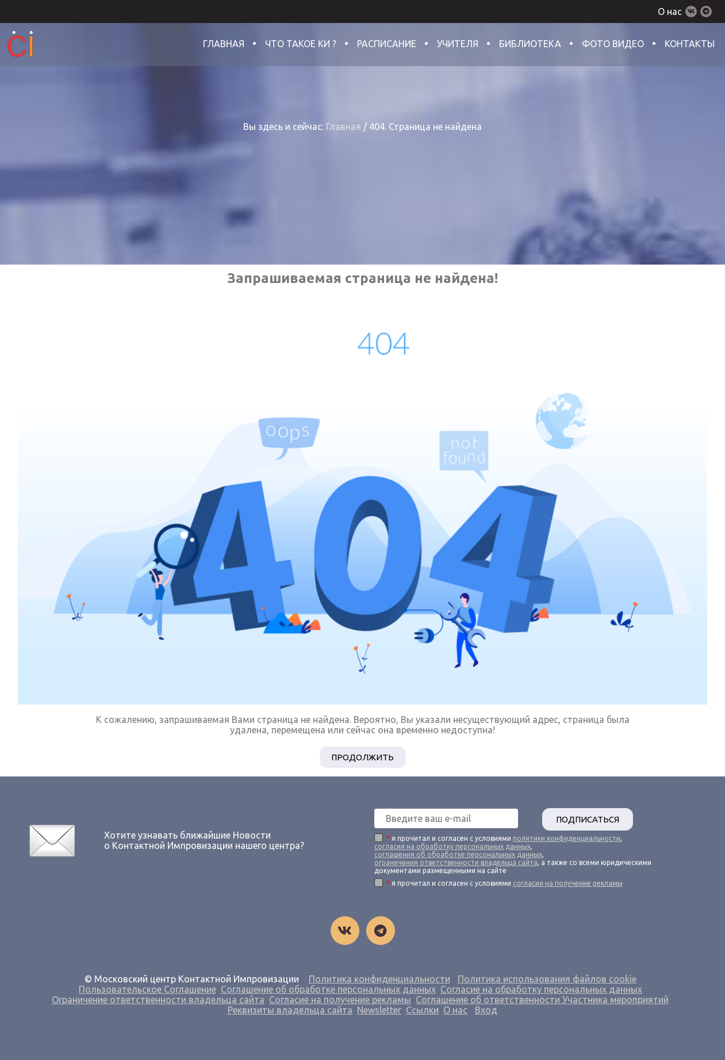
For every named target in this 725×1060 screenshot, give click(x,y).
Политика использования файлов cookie (547, 978)
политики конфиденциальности (566, 837)
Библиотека (530, 44)
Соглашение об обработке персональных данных (328, 988)
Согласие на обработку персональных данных (541, 988)
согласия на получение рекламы (568, 882)
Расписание (386, 44)
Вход (486, 1009)
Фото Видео (613, 44)
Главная (223, 44)
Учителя (457, 44)
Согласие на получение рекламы (340, 998)
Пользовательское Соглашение (147, 988)
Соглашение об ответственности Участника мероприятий (542, 998)
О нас (670, 11)
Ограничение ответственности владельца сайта (158, 998)
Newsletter (379, 1009)
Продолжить (362, 757)
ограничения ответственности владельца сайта (456, 861)
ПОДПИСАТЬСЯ (592, 818)
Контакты (690, 44)
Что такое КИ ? (300, 44)
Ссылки (422, 1009)
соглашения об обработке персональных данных (458, 853)
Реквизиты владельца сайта (290, 1009)
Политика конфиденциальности (379, 978)
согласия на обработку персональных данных (452, 845)
